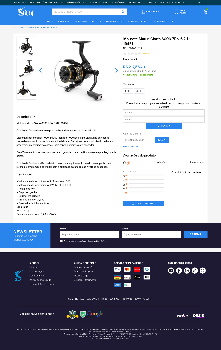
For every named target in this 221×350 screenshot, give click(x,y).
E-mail (151, 232)
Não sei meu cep (130, 146)
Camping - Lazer (137, 21)
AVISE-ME (164, 126)
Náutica (96, 21)
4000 (139, 91)
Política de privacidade (40, 280)
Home (16, 27)
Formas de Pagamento (85, 271)
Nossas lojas (200, 3)
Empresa (33, 267)
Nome (89, 232)
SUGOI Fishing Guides (163, 21)
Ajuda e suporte (85, 263)
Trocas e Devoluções (84, 267)
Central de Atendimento (85, 280)
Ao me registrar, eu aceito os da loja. (83, 241)
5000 (128, 91)
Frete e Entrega (81, 275)
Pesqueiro (64, 21)
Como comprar (36, 275)
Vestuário (81, 21)
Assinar (195, 234)
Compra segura (36, 271)
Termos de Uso (93, 241)
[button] (40, 70)
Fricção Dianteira (49, 27)
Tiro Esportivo (115, 21)
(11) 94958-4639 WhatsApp (136, 298)
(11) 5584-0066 (106, 298)
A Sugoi (34, 263)
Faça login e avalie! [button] (143, 203)
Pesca (50, 21)
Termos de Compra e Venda (42, 284)
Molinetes (34, 27)
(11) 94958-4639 (178, 3)
